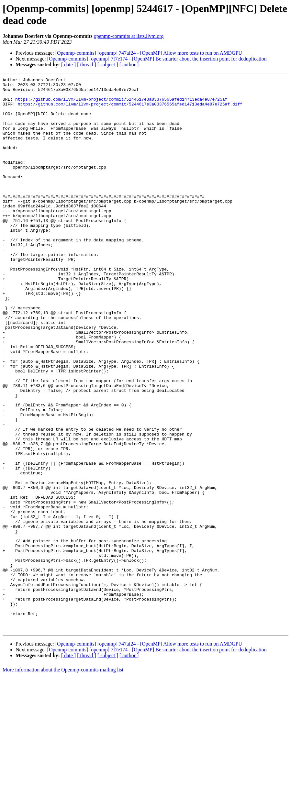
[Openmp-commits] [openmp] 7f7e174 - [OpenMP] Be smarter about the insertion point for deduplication (157, 58)
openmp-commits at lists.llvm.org (129, 36)
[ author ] (129, 64)
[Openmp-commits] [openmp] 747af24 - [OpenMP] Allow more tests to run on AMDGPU (148, 53)
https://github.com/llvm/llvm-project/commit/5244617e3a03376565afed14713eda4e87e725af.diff (130, 110)
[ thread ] (86, 64)
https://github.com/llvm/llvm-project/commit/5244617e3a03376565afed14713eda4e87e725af (121, 104)
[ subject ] (107, 64)
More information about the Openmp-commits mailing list (63, 780)
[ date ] (68, 64)
